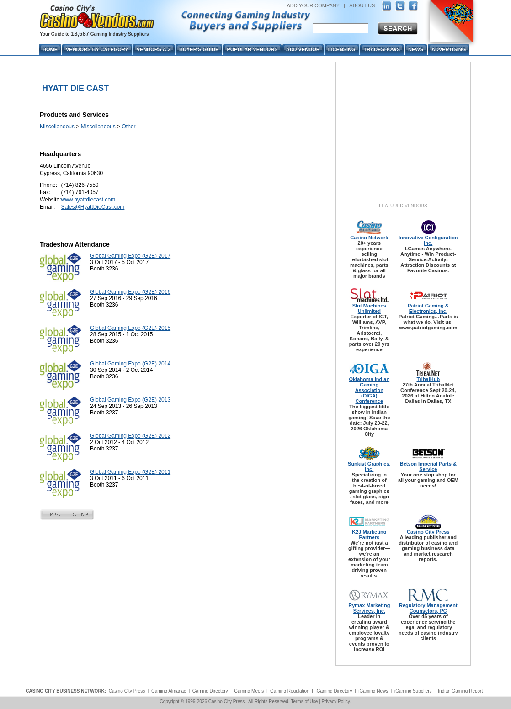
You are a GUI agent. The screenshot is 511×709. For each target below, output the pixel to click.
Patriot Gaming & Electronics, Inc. (428, 308)
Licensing (342, 49)
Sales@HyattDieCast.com (92, 207)
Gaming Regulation (289, 690)
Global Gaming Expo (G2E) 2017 (130, 256)
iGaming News (373, 690)
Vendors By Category (97, 49)
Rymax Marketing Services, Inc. (369, 608)
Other (128, 126)
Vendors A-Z (154, 49)
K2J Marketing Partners (369, 534)
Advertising (448, 49)
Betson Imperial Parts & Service (428, 466)
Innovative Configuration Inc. (428, 240)
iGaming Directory (333, 690)
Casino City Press (428, 531)
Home (50, 49)
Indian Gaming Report (460, 690)
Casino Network (369, 237)
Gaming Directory (210, 690)
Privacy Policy (335, 701)
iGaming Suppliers (413, 690)
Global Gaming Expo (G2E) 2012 (130, 436)
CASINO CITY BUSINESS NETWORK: (66, 690)
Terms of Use (304, 701)
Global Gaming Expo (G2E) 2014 (130, 363)
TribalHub (428, 379)
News (415, 49)
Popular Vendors (252, 49)
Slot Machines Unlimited (369, 308)
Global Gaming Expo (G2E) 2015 (130, 328)
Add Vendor (303, 49)
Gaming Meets (249, 690)
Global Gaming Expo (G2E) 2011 (130, 472)
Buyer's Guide (198, 49)
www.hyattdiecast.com (88, 199)
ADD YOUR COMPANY (313, 5)
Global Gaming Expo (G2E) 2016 (130, 292)
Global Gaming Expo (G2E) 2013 (130, 400)
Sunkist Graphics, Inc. (369, 466)
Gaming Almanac (168, 690)
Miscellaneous (57, 126)
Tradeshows (382, 49)
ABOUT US (362, 5)
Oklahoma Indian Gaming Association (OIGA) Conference (369, 390)
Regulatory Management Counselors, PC (428, 608)
